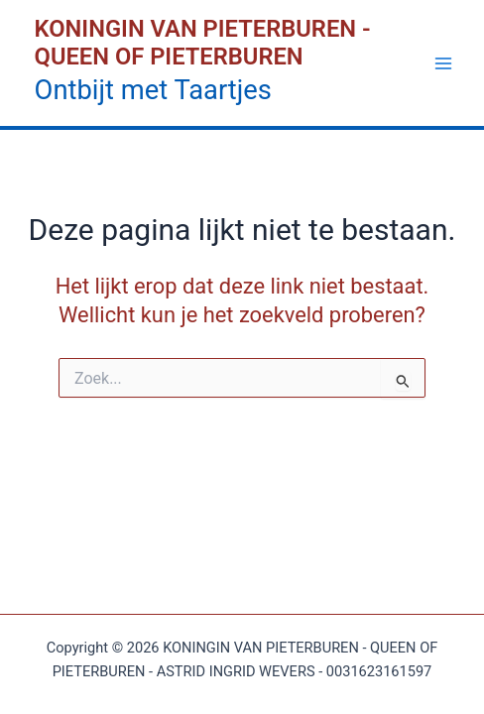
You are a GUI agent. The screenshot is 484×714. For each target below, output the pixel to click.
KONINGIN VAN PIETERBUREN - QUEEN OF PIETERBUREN (203, 42)
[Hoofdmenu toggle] (443, 63)
